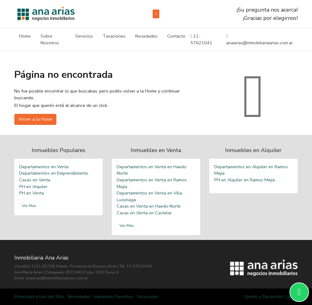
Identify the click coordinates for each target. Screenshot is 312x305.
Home (25, 36)
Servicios (84, 36)
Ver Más (29, 206)
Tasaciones (114, 36)
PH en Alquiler (33, 186)
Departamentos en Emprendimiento (53, 173)
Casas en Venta (34, 180)
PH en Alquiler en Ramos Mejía (244, 180)
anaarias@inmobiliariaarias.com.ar (259, 39)
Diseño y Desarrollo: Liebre (271, 296)
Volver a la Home (35, 119)
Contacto (176, 36)
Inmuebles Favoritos (113, 296)
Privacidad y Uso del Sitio (39, 296)
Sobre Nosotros (50, 39)
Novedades (146, 36)
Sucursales (147, 296)
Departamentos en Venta (44, 167)
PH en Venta (31, 193)
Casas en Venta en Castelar (144, 213)
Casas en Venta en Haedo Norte (149, 206)
